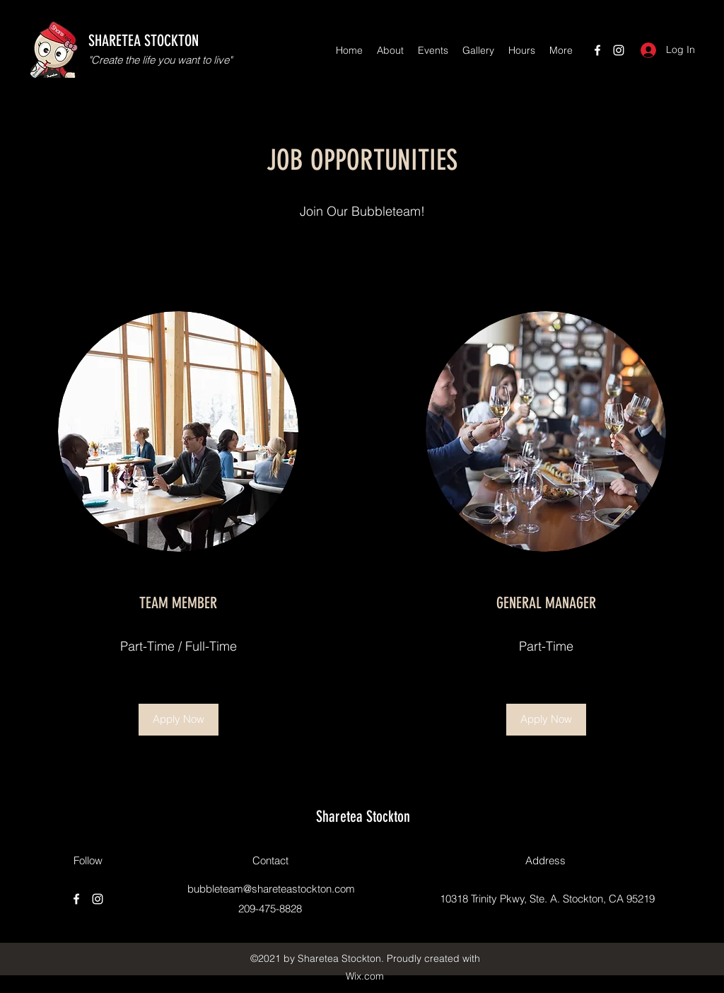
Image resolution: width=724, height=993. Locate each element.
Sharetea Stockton (363, 816)
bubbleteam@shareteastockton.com (271, 888)
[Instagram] (619, 50)
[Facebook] (597, 50)
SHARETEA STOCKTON (143, 40)
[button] (178, 720)
